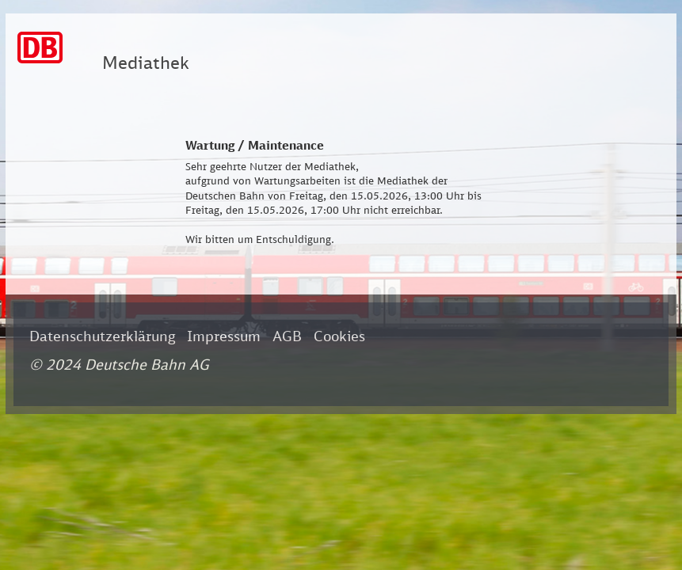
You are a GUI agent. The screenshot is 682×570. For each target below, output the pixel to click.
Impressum (224, 335)
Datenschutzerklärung (102, 335)
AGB (287, 335)
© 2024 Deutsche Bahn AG (119, 364)
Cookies (339, 335)
